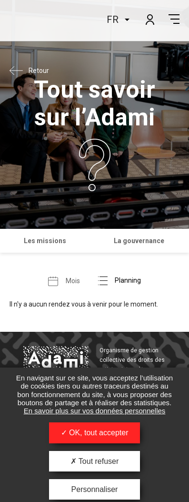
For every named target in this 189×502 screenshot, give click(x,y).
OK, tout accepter (95, 433)
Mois (73, 280)
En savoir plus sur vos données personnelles (95, 411)
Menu (174, 19)
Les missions (45, 241)
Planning (128, 280)
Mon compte (149, 19)
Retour (39, 70)
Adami (34, 20)
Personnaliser (94, 489)
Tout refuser (94, 461)
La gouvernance (139, 241)
